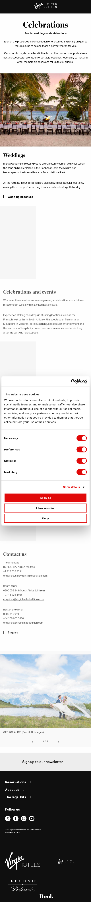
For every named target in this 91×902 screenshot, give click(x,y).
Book (46, 896)
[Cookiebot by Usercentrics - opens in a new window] (71, 381)
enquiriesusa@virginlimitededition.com (25, 582)
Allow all (45, 497)
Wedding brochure (20, 197)
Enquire (13, 638)
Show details (71, 486)
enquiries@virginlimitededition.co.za (23, 605)
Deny (45, 518)
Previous (34, 747)
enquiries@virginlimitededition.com (23, 629)
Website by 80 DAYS (12, 832)
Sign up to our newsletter (42, 762)
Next (56, 747)
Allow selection (45, 507)
